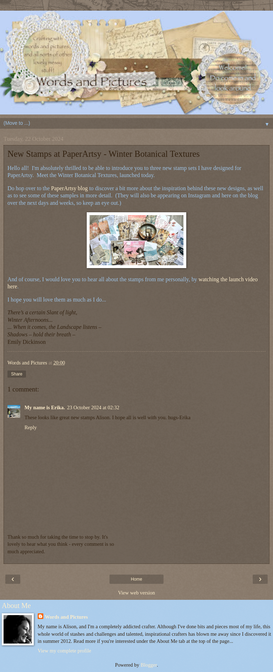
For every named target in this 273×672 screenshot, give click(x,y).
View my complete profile (64, 651)
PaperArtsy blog (69, 188)
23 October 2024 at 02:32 (93, 407)
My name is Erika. (45, 407)
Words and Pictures (66, 617)
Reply (31, 427)
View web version (136, 593)
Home (136, 579)
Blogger (148, 665)
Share (16, 374)
